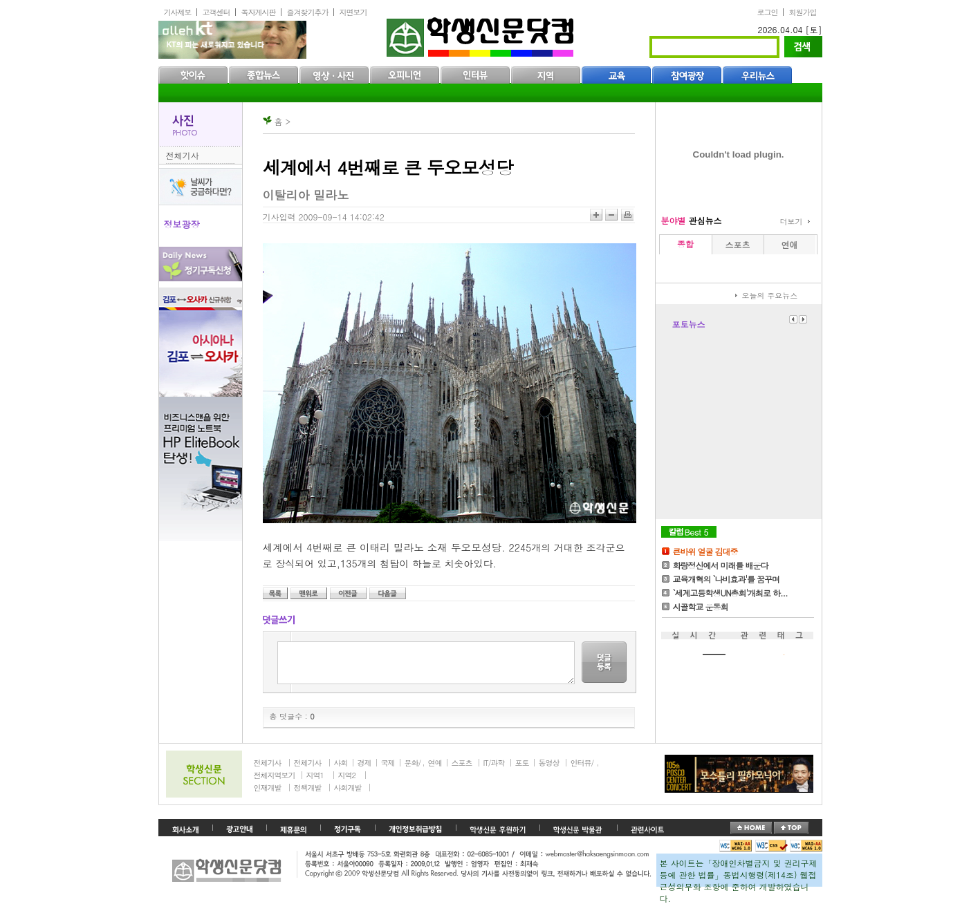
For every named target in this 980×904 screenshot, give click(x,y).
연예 (435, 762)
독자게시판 (258, 12)
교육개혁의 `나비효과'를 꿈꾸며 (726, 579)
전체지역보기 (274, 775)
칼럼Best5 (688, 532)
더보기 (791, 221)
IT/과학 (494, 762)
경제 (364, 762)
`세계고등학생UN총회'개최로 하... (730, 593)
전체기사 (182, 155)
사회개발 (348, 787)
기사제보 (178, 12)
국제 (388, 762)
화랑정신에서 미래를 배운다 (720, 565)
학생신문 (482, 34)
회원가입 (803, 12)
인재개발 (267, 787)
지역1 (315, 775)
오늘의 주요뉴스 (770, 295)
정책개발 (308, 787)
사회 (341, 762)
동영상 (549, 762)
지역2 (346, 775)
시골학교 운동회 (700, 606)
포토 (522, 762)
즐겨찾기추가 (308, 12)
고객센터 (216, 12)
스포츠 (462, 762)
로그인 (767, 12)
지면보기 (353, 12)
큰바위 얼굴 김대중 (705, 551)
